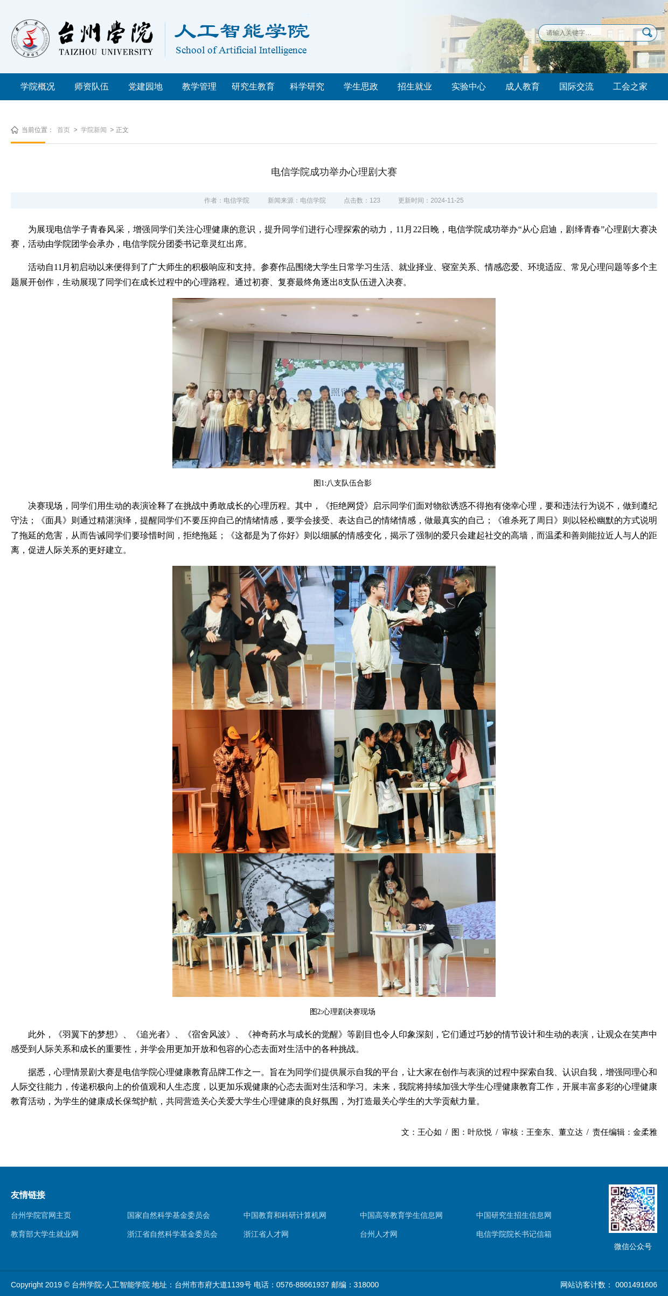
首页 (63, 130)
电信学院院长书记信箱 (514, 1234)
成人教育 (522, 86)
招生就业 (415, 86)
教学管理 (199, 86)
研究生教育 (253, 86)
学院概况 (37, 86)
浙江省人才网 (266, 1234)
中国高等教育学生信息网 (401, 1215)
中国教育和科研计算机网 (284, 1215)
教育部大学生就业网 (45, 1234)
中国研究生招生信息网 (514, 1215)
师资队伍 (91, 86)
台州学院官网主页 (41, 1215)
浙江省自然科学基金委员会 (172, 1234)
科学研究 (307, 86)
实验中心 (468, 86)
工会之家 (630, 86)
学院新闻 (94, 130)
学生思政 (361, 86)
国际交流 (576, 86)
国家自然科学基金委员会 (168, 1215)
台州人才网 (379, 1234)
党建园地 (145, 86)
